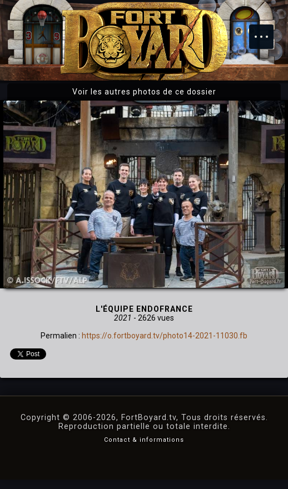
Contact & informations (144, 439)
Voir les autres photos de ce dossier (144, 91)
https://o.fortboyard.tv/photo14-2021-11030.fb (164, 335)
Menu (267, 31)
